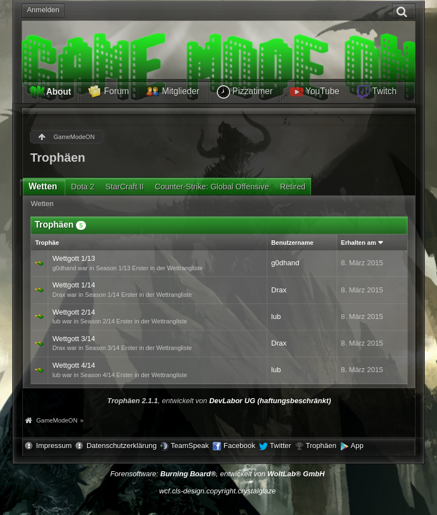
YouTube (314, 92)
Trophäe (47, 242)
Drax (278, 290)
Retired (293, 186)
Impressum (54, 445)
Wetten (42, 186)
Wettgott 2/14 (73, 312)
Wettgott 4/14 (73, 365)
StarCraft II (124, 186)
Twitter (280, 445)
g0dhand (285, 263)
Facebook (239, 445)
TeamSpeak (190, 445)
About (51, 92)
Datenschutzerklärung (121, 445)
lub (276, 316)
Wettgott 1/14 (73, 285)
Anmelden (43, 10)
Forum (108, 92)
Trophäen (321, 445)
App (356, 445)
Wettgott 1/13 (73, 258)
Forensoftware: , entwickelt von (217, 474)
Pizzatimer (245, 92)
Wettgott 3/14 (73, 338)
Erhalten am (358, 242)
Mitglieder (173, 92)
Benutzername (292, 242)
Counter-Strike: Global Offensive (212, 186)
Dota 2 (82, 186)
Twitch (377, 92)
